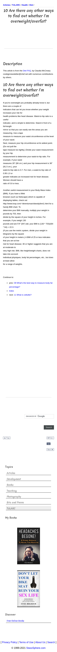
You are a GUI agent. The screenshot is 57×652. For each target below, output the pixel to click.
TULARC (11, 508)
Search (51, 642)
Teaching (12, 490)
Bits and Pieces (15, 502)
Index (11, 291)
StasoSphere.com (36, 648)
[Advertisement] (28, 40)
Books (10, 485)
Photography (14, 496)
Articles (11, 473)
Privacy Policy (9, 642)
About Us (40, 642)
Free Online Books (15, 620)
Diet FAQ (27, 71)
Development (14, 479)
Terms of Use (26, 642)
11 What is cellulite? (23, 295)
